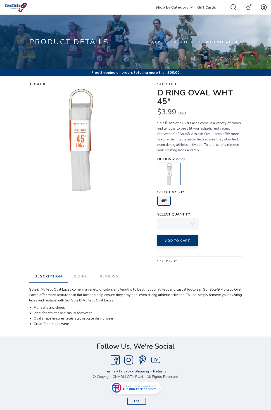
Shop (155, 42)
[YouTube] (156, 360)
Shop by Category (171, 7)
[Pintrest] (142, 360)
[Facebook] (115, 360)
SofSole (179, 42)
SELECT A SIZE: (170, 192)
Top (137, 401)
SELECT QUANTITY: (174, 214)
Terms (110, 371)
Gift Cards (206, 7)
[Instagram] (129, 360)
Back (37, 84)
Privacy (125, 371)
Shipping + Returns (150, 371)
